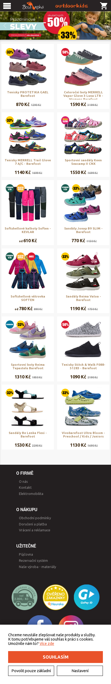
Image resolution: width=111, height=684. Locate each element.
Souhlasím (55, 657)
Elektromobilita (31, 493)
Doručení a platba (33, 524)
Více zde (47, 643)
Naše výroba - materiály (37, 567)
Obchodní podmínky (35, 518)
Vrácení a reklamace (34, 530)
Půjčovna (26, 554)
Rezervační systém (33, 560)
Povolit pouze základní (31, 671)
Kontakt (25, 487)
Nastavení (80, 671)
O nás (23, 481)
